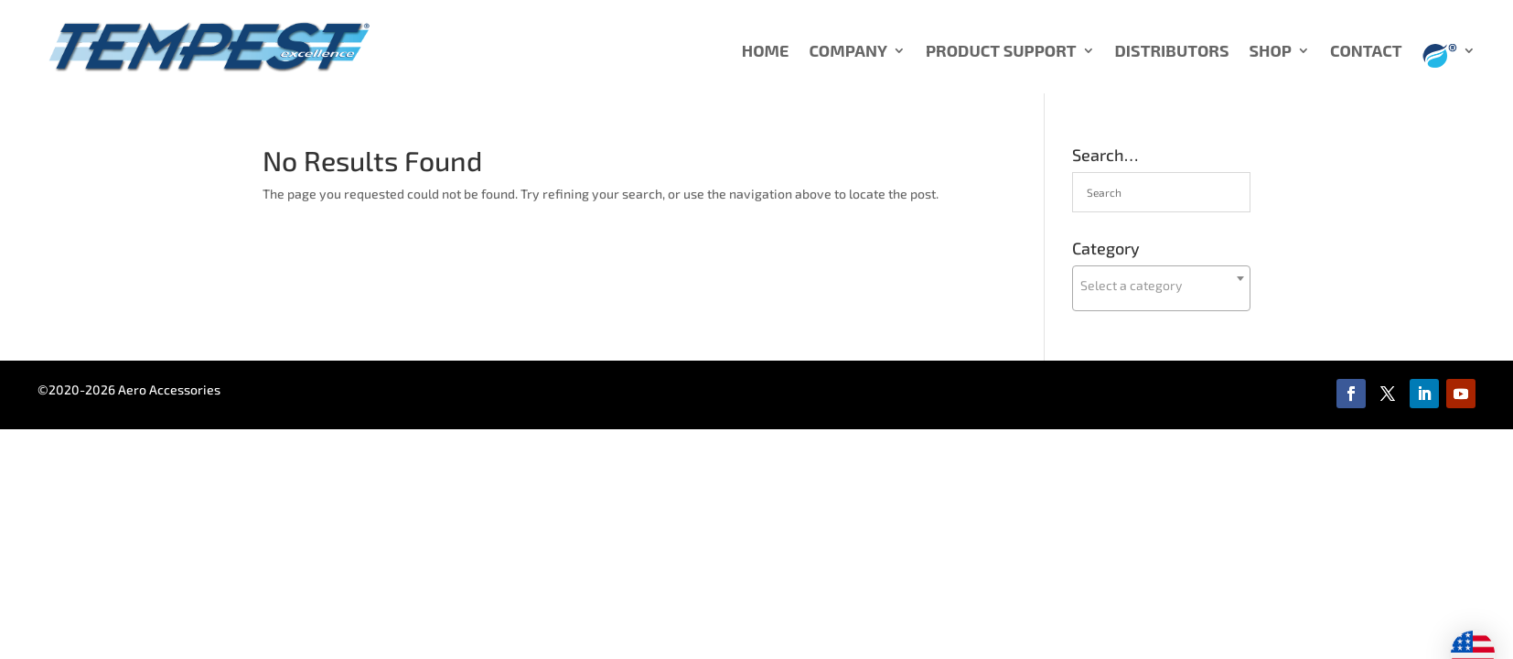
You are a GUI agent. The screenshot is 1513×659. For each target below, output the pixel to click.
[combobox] (1161, 288)
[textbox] (1161, 285)
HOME (765, 52)
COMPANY (848, 52)
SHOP (1270, 52)
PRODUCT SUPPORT (1001, 52)
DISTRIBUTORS (1172, 52)
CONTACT (1366, 52)
